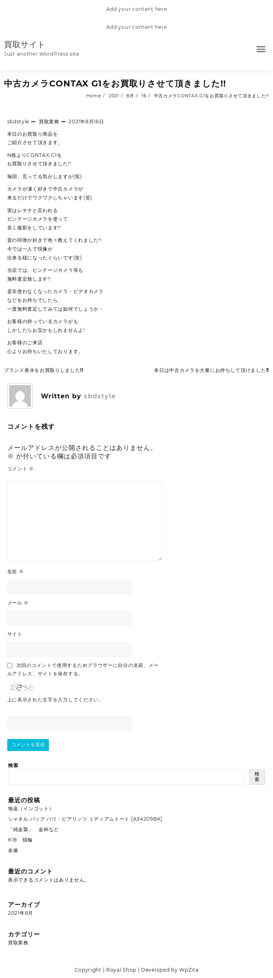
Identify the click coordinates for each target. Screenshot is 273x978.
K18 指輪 (20, 840)
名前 (15, 571)
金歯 (13, 850)
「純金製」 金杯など (33, 829)
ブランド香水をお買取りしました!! (43, 370)
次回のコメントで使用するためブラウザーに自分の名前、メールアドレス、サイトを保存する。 (83, 669)
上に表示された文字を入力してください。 (55, 700)
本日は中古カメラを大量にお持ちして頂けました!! (211, 370)
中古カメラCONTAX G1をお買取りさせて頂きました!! (115, 83)
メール (18, 603)
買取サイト (25, 44)
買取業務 (49, 121)
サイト (14, 634)
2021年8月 (20, 913)
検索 (13, 765)
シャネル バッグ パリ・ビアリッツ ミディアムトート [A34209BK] (85, 819)
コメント (20, 469)
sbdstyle (18, 121)
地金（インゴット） (31, 808)
